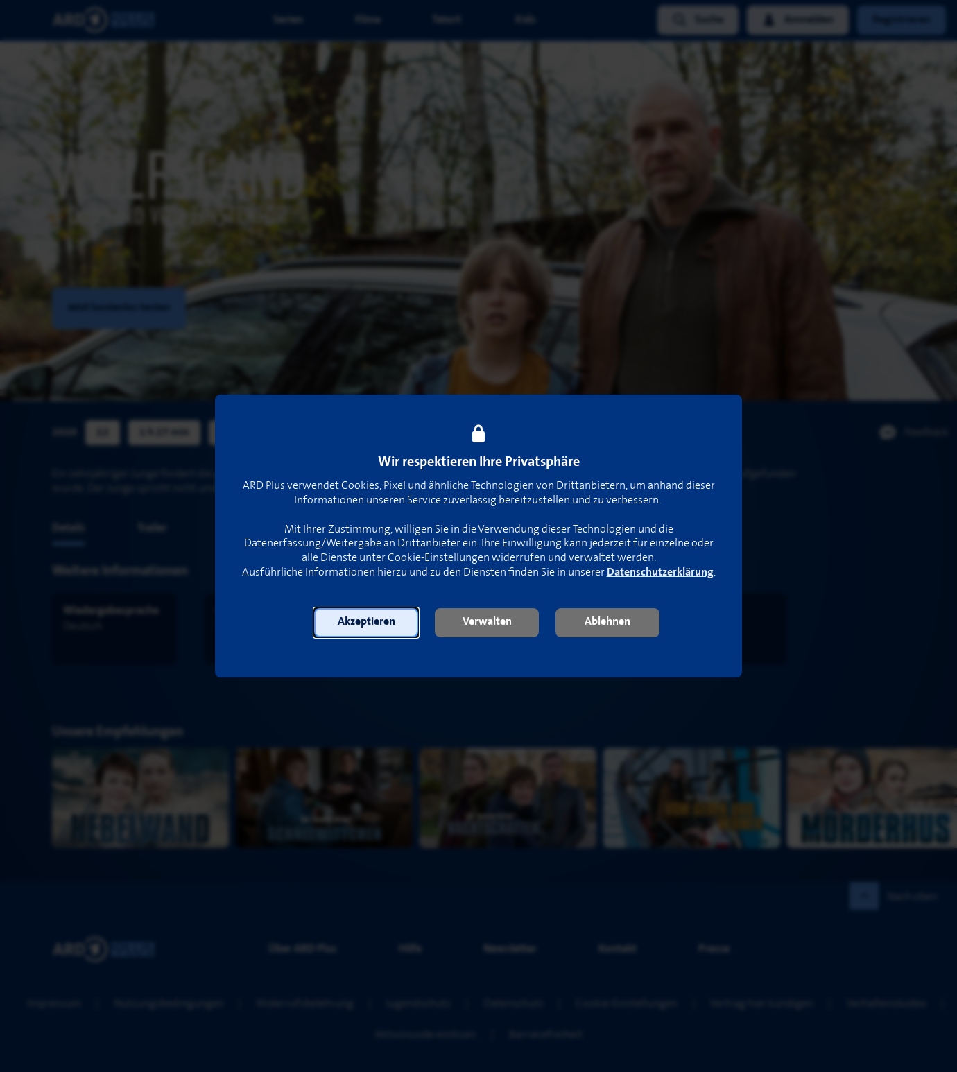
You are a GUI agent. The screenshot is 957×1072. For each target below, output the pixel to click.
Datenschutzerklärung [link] (660, 572)
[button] (366, 622)
